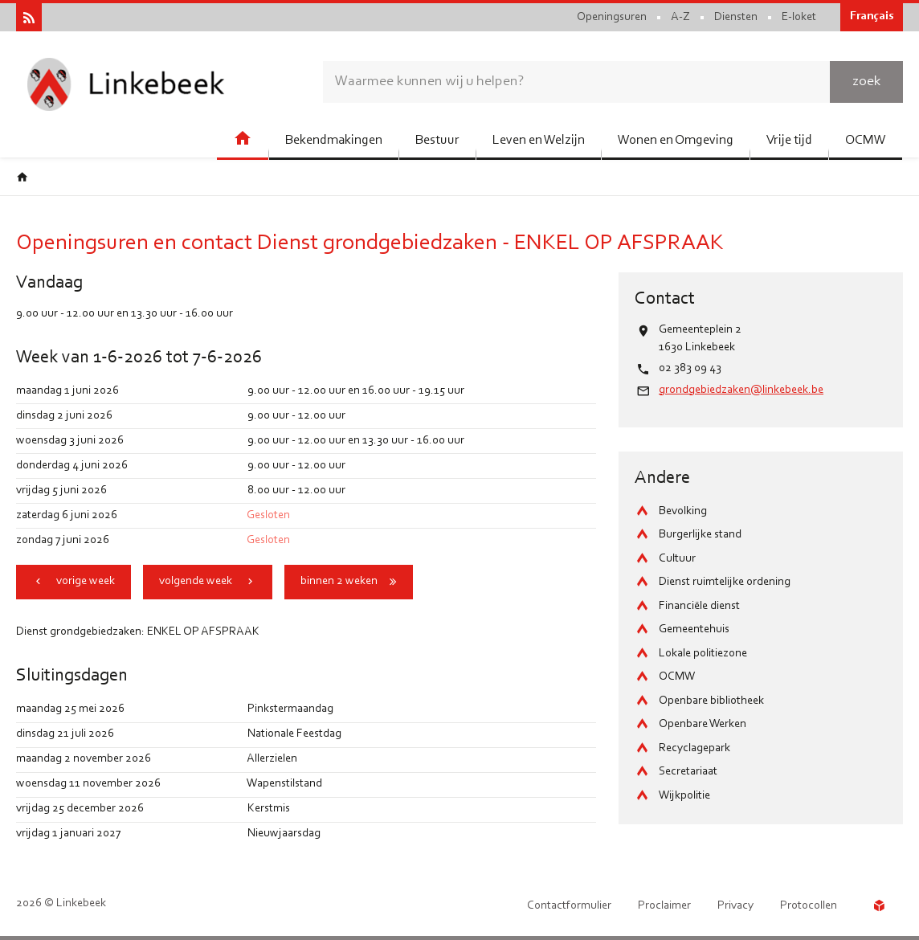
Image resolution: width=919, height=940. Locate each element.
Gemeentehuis (694, 629)
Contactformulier (569, 906)
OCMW (677, 677)
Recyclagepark (694, 748)
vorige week (85, 581)
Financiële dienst (699, 606)
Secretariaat (688, 772)
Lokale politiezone (703, 654)
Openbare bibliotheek (711, 701)
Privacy (735, 906)
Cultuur (677, 559)
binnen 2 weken (339, 581)
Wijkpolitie (684, 796)
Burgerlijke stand (700, 535)
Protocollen (808, 906)
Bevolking (683, 511)
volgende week (195, 581)
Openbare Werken (702, 724)
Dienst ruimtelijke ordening (724, 582)
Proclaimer (664, 906)
